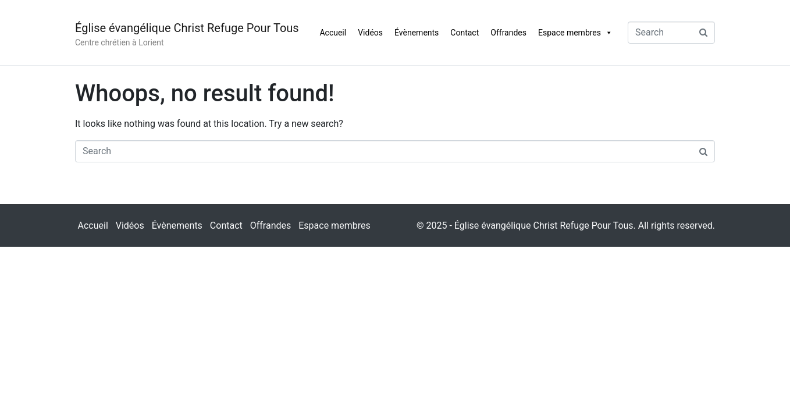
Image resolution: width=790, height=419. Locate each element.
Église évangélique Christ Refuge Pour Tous (187, 28)
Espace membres (575, 32)
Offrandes (508, 32)
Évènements (416, 32)
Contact (464, 32)
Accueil (332, 32)
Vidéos (370, 32)
